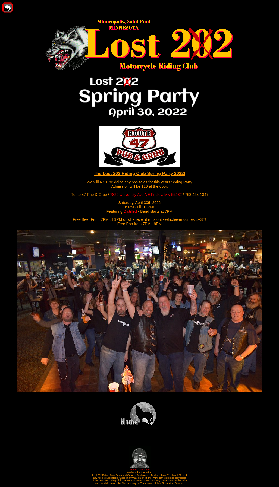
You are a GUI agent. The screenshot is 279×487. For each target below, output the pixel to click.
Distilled (130, 211)
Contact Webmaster (140, 468)
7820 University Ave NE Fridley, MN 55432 (146, 194)
